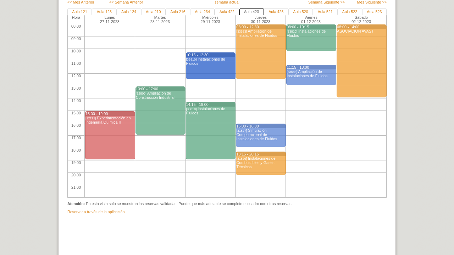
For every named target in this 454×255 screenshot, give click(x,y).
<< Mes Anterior (80, 2)
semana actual (227, 2)
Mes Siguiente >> (372, 2)
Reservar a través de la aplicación (95, 212)
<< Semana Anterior (126, 2)
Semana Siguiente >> (326, 2)
